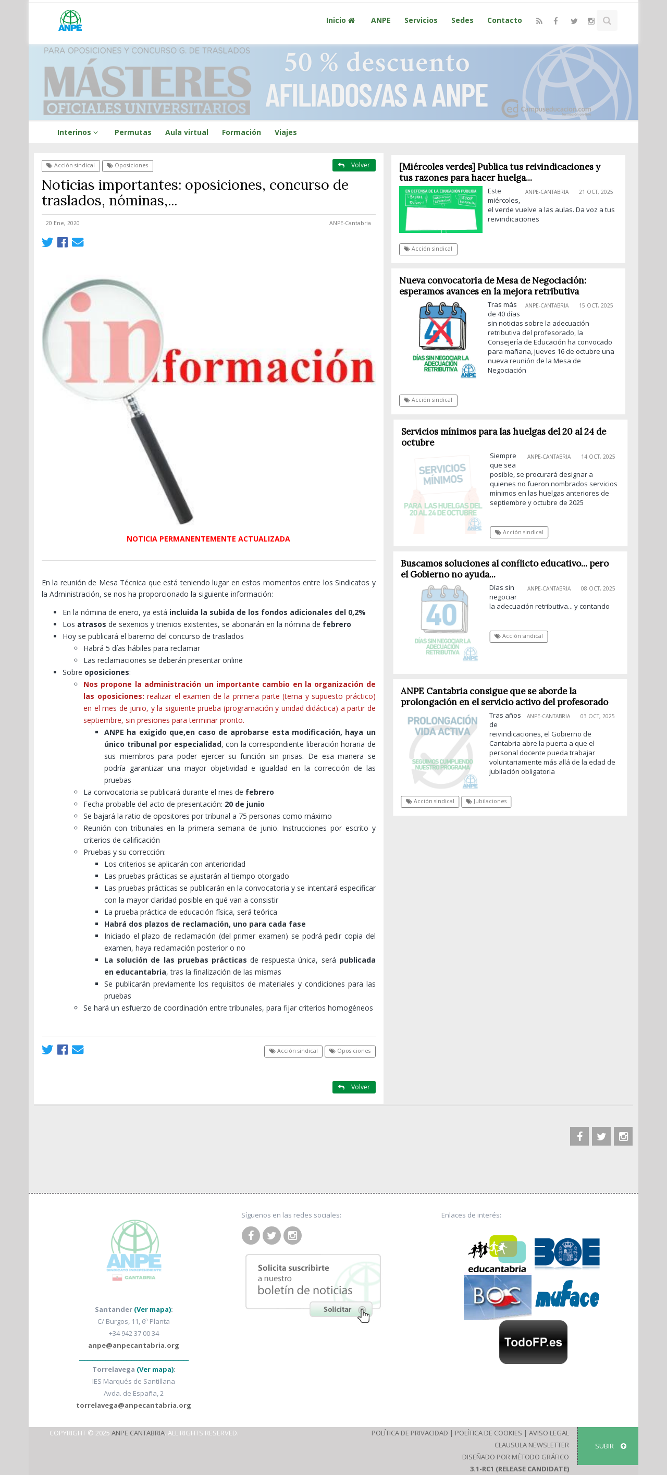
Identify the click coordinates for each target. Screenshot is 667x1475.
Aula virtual (186, 132)
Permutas (133, 132)
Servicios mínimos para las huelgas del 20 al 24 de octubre (507, 437)
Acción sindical (70, 165)
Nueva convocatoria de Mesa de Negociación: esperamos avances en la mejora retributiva (492, 286)
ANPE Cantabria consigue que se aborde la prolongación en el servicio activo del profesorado (508, 696)
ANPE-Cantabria (350, 223)
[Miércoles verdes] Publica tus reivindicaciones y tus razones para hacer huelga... (499, 172)
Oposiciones (127, 165)
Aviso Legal (549, 1432)
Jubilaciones (490, 801)
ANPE (381, 20)
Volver (354, 165)
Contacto (504, 20)
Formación (241, 132)
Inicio (341, 20)
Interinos (79, 132)
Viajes (286, 132)
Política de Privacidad (410, 1432)
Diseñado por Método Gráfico (515, 1456)
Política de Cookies (488, 1432)
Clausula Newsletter (532, 1444)
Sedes (462, 20)
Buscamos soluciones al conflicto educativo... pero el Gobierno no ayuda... (509, 569)
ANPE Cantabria (138, 1432)
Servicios (421, 20)
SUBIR (610, 1446)
